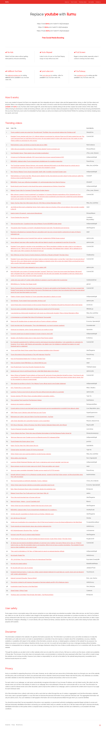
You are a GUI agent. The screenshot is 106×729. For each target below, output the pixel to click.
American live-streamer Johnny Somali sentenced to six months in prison (32, 329)
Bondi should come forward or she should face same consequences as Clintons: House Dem (38, 186)
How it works (74, 2)
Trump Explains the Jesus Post (20, 217)
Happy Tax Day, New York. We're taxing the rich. (24, 445)
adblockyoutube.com (14, 75)
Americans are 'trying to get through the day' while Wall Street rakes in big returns (35, 371)
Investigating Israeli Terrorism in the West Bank (24, 586)
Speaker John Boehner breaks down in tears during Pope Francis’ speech (32, 338)
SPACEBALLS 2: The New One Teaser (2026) (24, 284)
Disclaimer (7, 724)
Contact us (98, 2)
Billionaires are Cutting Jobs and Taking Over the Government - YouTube (32, 416)
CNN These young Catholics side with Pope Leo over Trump (28, 412)
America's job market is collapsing (21, 404)
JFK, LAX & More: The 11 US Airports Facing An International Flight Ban (31, 559)
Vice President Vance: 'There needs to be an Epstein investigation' (30, 153)
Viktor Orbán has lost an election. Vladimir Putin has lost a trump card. (31, 505)
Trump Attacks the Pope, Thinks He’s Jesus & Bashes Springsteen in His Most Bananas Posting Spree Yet (41, 433)
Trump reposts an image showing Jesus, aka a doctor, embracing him (31, 526)
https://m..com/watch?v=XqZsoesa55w (53, 27)
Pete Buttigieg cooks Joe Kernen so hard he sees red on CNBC (29, 145)
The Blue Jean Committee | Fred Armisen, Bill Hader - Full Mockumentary (32, 594)
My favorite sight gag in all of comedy (22, 567)
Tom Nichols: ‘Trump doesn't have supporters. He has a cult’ (28, 300)
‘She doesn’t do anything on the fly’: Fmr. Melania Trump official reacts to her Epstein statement (38, 383)
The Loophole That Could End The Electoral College (26, 400)
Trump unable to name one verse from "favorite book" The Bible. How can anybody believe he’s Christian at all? (43, 132)
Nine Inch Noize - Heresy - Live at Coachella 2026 (25, 501)
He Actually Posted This (18, 555)
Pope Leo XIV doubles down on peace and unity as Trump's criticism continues (34, 321)
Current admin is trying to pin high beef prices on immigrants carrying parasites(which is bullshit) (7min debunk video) (45, 408)
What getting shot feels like (19, 458)
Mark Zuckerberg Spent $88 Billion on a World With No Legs (28, 362)
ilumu (7, 2)
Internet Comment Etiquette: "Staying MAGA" (24, 578)
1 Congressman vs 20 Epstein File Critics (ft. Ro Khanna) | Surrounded (31, 317)
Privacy (13, 724)
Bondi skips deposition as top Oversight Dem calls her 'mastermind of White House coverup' (38, 238)
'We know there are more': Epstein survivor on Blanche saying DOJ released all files (35, 437)
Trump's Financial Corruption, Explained (22, 429)
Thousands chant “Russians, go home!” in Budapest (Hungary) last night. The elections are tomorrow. (40, 227)
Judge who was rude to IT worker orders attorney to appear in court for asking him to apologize (39, 280)
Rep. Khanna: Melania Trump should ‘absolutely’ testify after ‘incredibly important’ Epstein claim (38, 171)
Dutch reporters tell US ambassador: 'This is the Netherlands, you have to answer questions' (38, 325)
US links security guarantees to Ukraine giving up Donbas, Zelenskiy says (32, 514)
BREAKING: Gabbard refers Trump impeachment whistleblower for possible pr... (34, 509)
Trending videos (82, 2)
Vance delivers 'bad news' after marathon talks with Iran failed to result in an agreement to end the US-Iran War (43, 242)
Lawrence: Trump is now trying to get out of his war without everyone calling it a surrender (37, 392)
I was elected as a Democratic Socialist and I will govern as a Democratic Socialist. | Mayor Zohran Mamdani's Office (45, 313)
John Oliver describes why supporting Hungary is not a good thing (30, 420)
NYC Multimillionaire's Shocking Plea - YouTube (24, 530)
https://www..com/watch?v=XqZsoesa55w (53, 24)
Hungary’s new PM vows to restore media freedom (25, 534)
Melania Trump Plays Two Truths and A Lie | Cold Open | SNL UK (29, 493)
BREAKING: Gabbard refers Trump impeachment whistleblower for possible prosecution (36, 161)
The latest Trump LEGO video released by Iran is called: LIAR (28, 267)
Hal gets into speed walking (19, 563)
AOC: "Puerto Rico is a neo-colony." (21, 387)
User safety (91, 2)
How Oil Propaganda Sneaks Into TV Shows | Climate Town (28, 358)
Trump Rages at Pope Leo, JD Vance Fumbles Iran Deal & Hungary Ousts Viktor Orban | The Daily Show (41, 538)
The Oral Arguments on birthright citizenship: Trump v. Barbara (29, 481)
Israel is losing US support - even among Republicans (26, 213)
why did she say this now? (18, 518)
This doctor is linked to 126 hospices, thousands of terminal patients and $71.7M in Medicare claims (40, 582)
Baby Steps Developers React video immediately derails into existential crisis (33, 489)
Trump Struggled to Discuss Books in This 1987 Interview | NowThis (30, 354)
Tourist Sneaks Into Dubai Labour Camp (22, 441)
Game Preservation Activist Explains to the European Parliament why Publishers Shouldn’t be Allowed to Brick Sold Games (46, 304)
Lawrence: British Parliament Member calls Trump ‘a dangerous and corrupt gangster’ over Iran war (40, 462)
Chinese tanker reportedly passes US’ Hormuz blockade (27, 449)
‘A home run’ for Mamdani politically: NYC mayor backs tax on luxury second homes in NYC (37, 157)
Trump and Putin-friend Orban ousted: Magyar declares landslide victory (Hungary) (35, 350)
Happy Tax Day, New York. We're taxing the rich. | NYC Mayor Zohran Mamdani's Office (36, 203)
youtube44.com (81, 75)
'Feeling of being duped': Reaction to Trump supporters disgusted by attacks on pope (36, 296)
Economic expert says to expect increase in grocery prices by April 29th (32, 333)
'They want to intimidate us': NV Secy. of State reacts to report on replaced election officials (37, 551)
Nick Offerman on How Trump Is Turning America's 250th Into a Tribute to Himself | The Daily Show (40, 255)
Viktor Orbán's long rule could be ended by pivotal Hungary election (31, 454)
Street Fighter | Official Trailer (19, 590)
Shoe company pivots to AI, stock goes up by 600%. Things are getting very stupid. (35, 466)
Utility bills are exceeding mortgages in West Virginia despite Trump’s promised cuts (35, 149)
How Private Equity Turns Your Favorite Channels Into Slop (28, 367)
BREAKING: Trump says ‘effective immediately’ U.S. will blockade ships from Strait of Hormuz (38, 182)
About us (67, 2)
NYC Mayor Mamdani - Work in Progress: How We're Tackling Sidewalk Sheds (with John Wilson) (39, 425)
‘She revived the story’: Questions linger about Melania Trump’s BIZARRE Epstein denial (36, 223)
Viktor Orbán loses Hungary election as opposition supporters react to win (32, 485)
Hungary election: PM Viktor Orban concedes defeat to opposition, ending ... (33, 396)
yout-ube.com (46, 75)
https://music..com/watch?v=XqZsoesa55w (53, 31)
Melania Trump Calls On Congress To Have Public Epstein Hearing (30, 190)
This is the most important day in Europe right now (25, 497)
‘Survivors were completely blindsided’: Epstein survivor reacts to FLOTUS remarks (35, 309)
